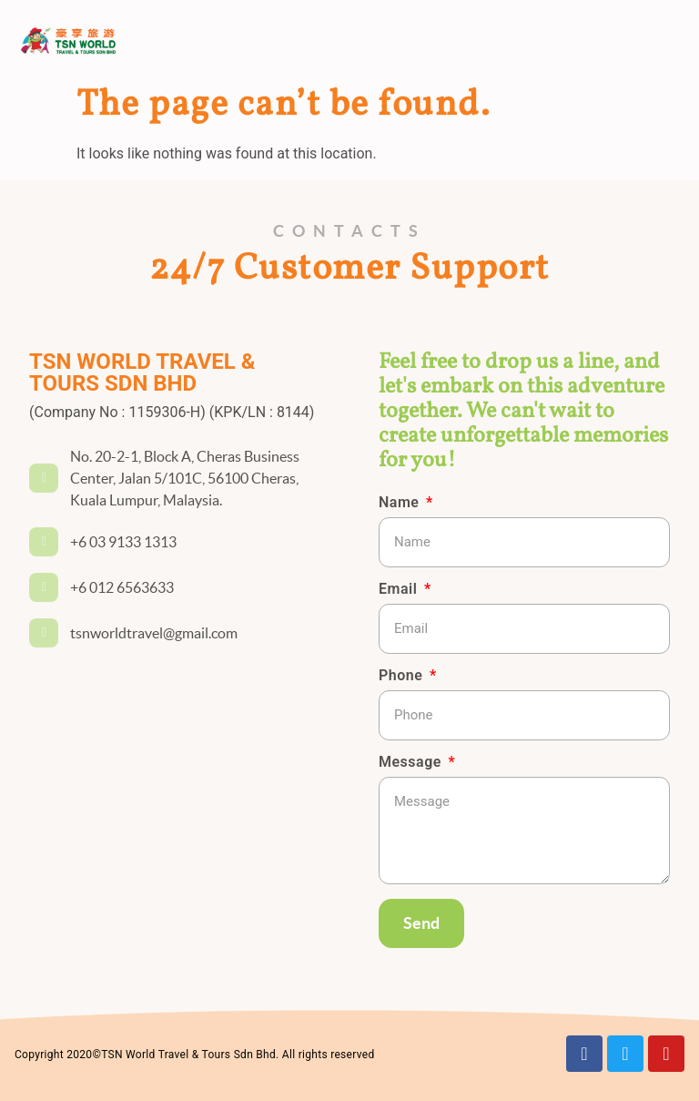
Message (412, 762)
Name (401, 503)
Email (400, 589)
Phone (403, 676)
